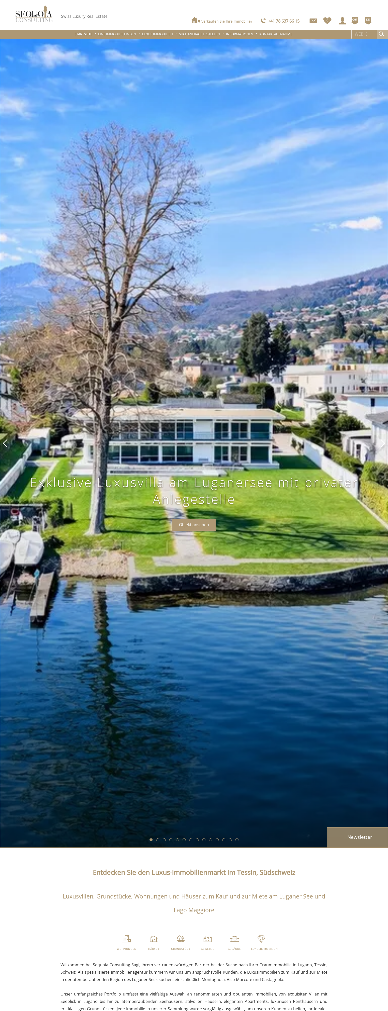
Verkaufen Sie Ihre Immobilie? (226, 21)
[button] (5, 443)
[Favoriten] (327, 19)
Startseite (83, 34)
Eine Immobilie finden (117, 34)
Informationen (239, 34)
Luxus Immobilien (157, 34)
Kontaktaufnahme (275, 34)
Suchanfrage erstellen (199, 34)
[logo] (34, 14)
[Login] (342, 21)
